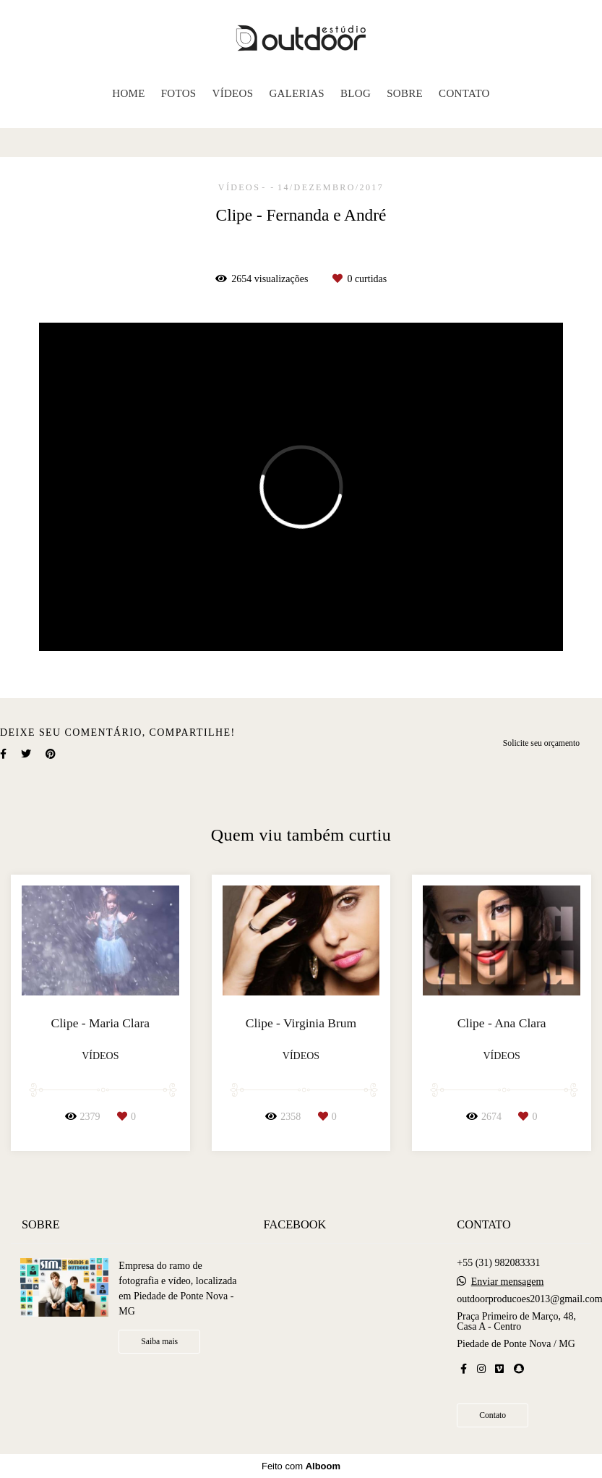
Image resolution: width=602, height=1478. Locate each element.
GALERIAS (296, 93)
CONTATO (464, 93)
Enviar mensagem (507, 1282)
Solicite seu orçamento (541, 743)
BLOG (355, 93)
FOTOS (179, 93)
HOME (128, 93)
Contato (492, 1415)
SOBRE (405, 93)
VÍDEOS (233, 93)
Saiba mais (159, 1341)
